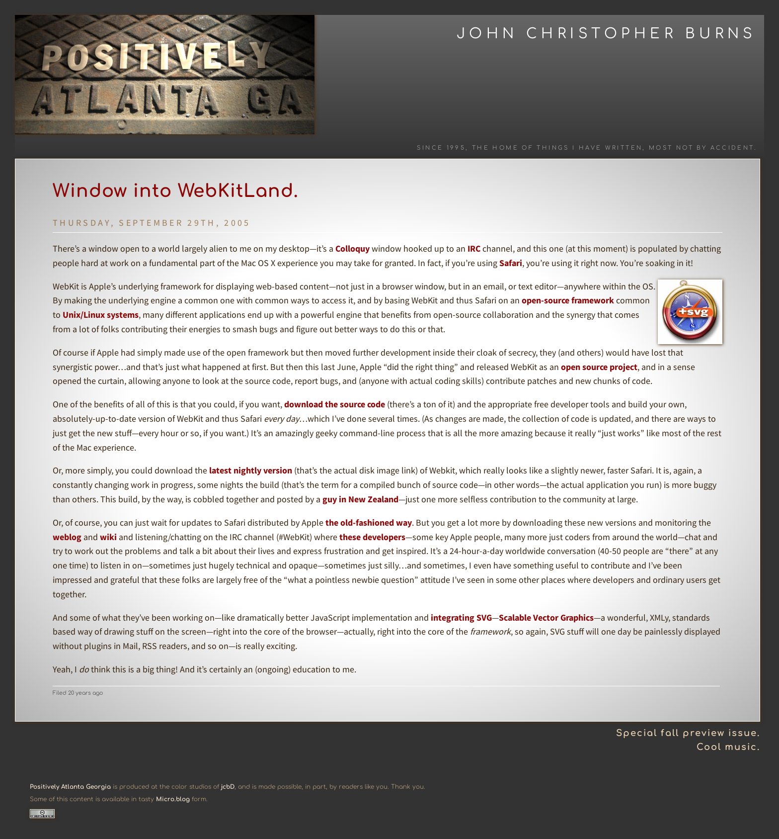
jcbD (227, 786)
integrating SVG (461, 617)
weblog (67, 537)
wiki (108, 537)
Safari (510, 263)
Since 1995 (441, 148)
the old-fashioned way (368, 522)
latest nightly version (250, 470)
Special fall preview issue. (688, 733)
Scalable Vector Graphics (546, 617)
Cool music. (728, 747)
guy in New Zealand (360, 499)
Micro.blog (173, 799)
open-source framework (568, 300)
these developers (372, 537)
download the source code (334, 404)
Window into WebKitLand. (176, 191)
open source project (599, 367)
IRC (473, 248)
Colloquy (352, 248)
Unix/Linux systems (101, 314)
